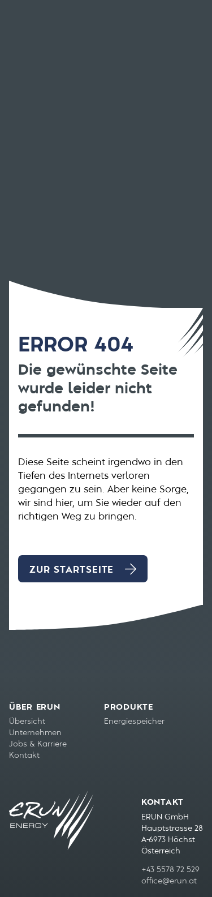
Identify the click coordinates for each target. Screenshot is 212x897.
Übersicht (27, 721)
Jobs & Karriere (38, 744)
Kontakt (24, 755)
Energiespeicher (134, 721)
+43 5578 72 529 (170, 869)
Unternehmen (35, 732)
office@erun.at (169, 881)
